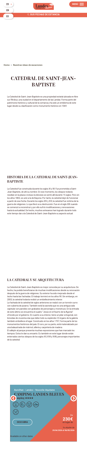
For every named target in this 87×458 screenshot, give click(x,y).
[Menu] (78, 4)
